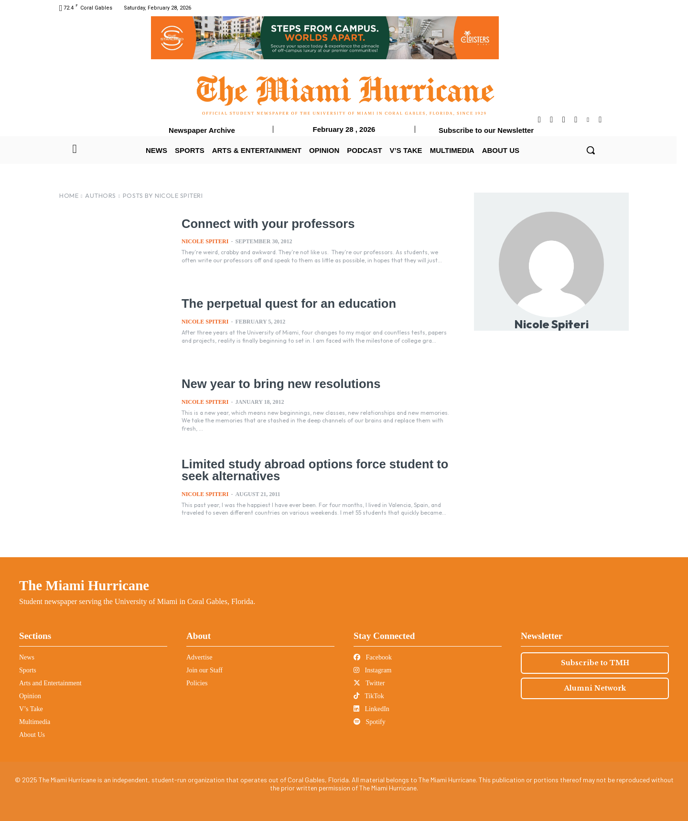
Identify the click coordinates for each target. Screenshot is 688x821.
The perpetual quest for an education (286, 303)
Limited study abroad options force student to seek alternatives (312, 470)
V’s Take (31, 709)
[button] (590, 150)
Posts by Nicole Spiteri (163, 195)
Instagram (372, 670)
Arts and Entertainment (50, 683)
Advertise (199, 657)
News (26, 657)
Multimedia (34, 721)
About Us (32, 734)
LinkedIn (371, 709)
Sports (27, 670)
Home (68, 195)
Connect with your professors (266, 223)
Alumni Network (595, 688)
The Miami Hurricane (84, 585)
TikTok (369, 696)
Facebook (373, 657)
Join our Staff (204, 670)
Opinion (30, 696)
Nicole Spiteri (205, 241)
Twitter (369, 683)
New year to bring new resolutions (279, 383)
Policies (196, 683)
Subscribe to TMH (595, 663)
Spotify (370, 721)
